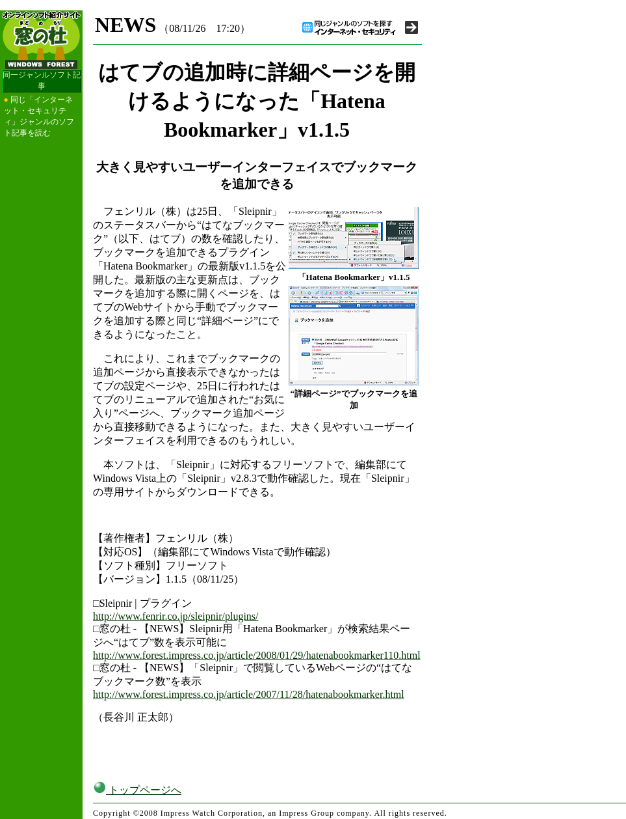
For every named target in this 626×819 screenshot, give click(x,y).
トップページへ (137, 790)
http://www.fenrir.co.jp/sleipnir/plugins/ (176, 616)
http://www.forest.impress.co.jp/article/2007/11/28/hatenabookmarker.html (248, 694)
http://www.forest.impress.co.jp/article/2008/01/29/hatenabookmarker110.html (257, 655)
